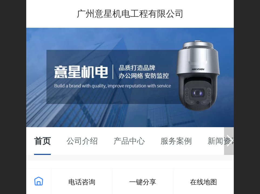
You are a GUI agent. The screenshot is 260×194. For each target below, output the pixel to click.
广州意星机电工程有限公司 (130, 14)
